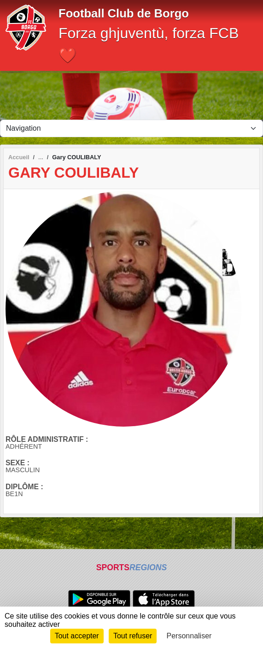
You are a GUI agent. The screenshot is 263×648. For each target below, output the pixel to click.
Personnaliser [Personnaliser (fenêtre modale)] (189, 636)
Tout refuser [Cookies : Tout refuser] (132, 636)
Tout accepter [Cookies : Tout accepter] (77, 636)
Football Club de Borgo (123, 13)
